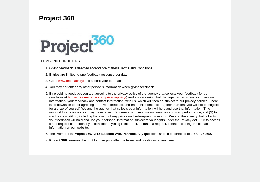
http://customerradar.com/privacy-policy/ (97, 97)
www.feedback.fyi (71, 81)
